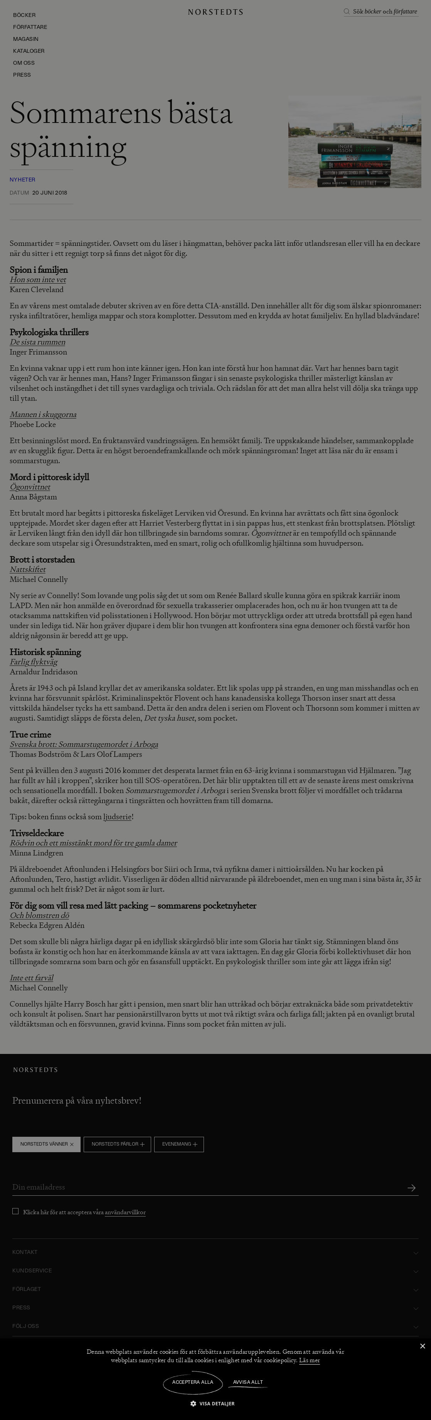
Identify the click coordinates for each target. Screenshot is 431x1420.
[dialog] (215, 710)
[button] (215, 1403)
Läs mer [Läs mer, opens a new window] (309, 1360)
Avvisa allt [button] (248, 1382)
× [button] (422, 1346)
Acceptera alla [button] (193, 1382)
